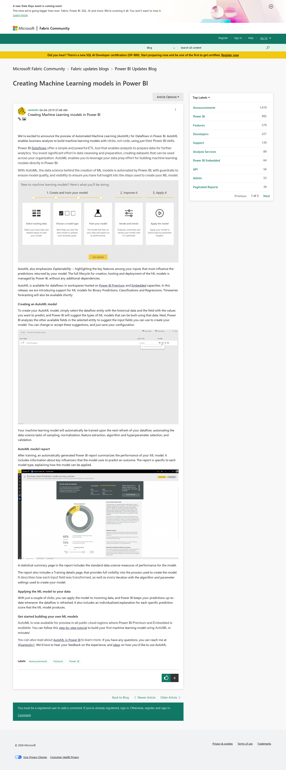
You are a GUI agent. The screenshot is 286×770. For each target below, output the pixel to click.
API (195, 169)
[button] (175, 110)
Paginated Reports (205, 187)
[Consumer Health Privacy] (64, 757)
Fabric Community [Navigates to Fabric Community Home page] (55, 28)
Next (266, 196)
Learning (163, 28)
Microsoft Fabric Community (39, 68)
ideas (116, 645)
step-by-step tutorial (73, 628)
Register (223, 37)
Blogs (148, 28)
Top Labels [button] (200, 97)
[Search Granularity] (161, 47)
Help (250, 37)
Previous (240, 196)
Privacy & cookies (223, 743)
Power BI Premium (112, 285)
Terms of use (245, 743)
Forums (78, 28)
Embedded (138, 285)
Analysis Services (204, 152)
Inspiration (96, 28)
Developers (200, 134)
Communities (130, 28)
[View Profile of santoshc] (33, 110)
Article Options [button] (167, 97)
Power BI (74, 661)
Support (180, 28)
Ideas (112, 28)
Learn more (20, 15)
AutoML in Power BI (67, 640)
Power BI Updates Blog (136, 68)
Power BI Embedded (206, 160)
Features (58, 661)
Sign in (238, 37)
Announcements (38, 661)
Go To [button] (264, 38)
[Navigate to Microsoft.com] (23, 28)
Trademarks (264, 743)
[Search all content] (225, 47)
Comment (24, 715)
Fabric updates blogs (90, 68)
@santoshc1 (26, 645)
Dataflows (39, 148)
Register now (230, 55)
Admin (197, 178)
